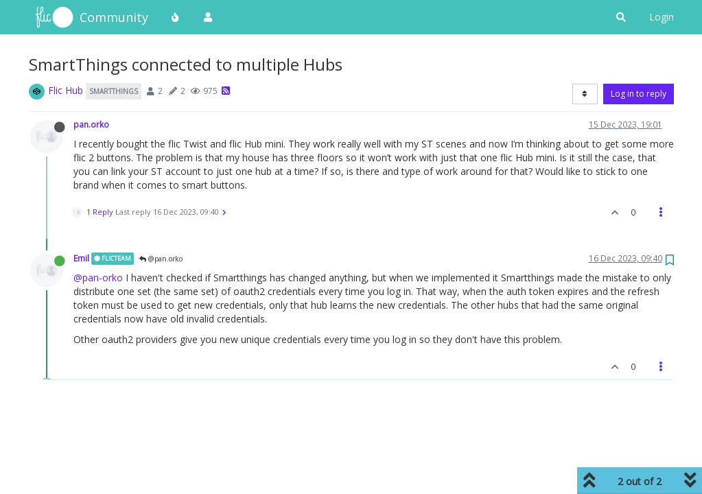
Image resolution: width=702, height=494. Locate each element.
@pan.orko (161, 258)
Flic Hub (65, 90)
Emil (81, 257)
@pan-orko (98, 277)
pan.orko (91, 124)
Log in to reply (638, 93)
